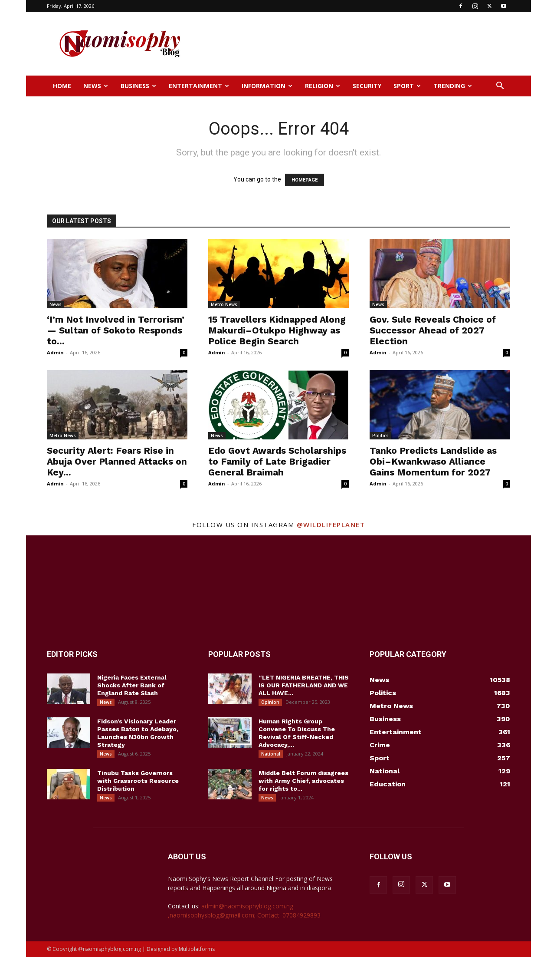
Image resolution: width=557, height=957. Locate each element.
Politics (380, 435)
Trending (452, 86)
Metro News (224, 304)
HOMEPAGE (305, 180)
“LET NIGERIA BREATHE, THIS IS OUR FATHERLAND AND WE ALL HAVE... (304, 685)
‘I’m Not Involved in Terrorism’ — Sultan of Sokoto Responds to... (115, 330)
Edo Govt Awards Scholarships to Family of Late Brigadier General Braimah (277, 461)
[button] (499, 86)
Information (267, 86)
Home (62, 86)
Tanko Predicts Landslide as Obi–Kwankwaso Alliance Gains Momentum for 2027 (433, 461)
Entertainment (199, 86)
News (95, 86)
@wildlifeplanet (331, 524)
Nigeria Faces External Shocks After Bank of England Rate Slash (132, 685)
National (270, 754)
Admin (55, 352)
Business (138, 86)
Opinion (270, 702)
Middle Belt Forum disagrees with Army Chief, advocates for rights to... (303, 780)
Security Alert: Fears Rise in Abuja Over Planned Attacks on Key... (117, 461)
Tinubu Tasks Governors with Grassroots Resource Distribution (138, 780)
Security (367, 86)
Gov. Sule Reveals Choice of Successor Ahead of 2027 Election (433, 330)
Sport (407, 86)
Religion (322, 86)
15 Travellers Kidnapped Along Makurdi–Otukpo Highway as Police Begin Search (277, 330)
